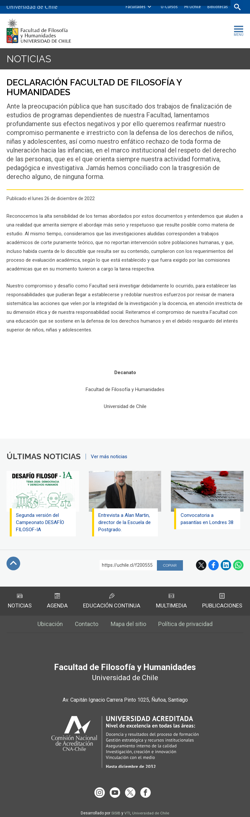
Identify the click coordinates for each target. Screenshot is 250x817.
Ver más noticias (109, 457)
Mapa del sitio (128, 624)
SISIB (115, 808)
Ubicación (49, 624)
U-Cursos (168, 6)
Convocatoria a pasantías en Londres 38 (207, 518)
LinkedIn (226, 565)
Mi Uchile (192, 6)
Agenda (57, 601)
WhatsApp (238, 565)
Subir (13, 563)
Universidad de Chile (150, 808)
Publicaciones (222, 601)
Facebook (213, 565)
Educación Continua (112, 601)
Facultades (135, 6)
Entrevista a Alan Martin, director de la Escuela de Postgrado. (125, 522)
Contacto (87, 624)
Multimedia (171, 601)
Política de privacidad (186, 624)
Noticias (29, 59)
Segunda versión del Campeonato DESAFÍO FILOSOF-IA (40, 522)
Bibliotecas (217, 6)
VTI (127, 808)
